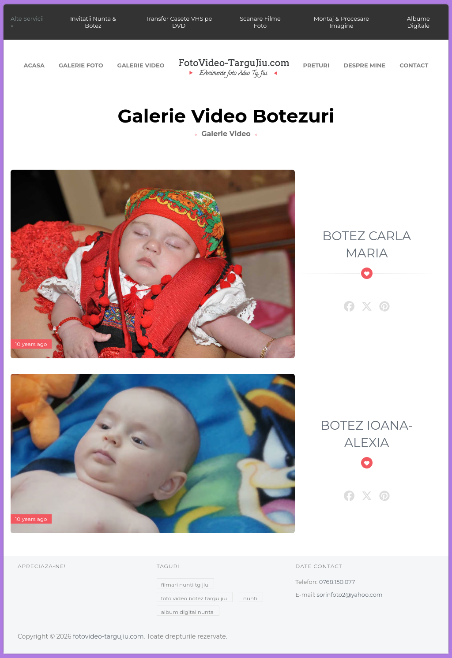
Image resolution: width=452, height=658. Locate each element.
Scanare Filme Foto (260, 22)
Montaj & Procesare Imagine (341, 22)
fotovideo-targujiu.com (108, 636)
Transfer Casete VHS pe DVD (179, 22)
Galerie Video (141, 65)
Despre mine (364, 65)
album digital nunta (187, 612)
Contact (413, 65)
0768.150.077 (337, 581)
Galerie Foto (81, 65)
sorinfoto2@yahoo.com (349, 594)
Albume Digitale (418, 22)
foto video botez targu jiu (194, 598)
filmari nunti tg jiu (185, 584)
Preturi (316, 65)
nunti (250, 598)
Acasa (34, 65)
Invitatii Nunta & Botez (93, 22)
